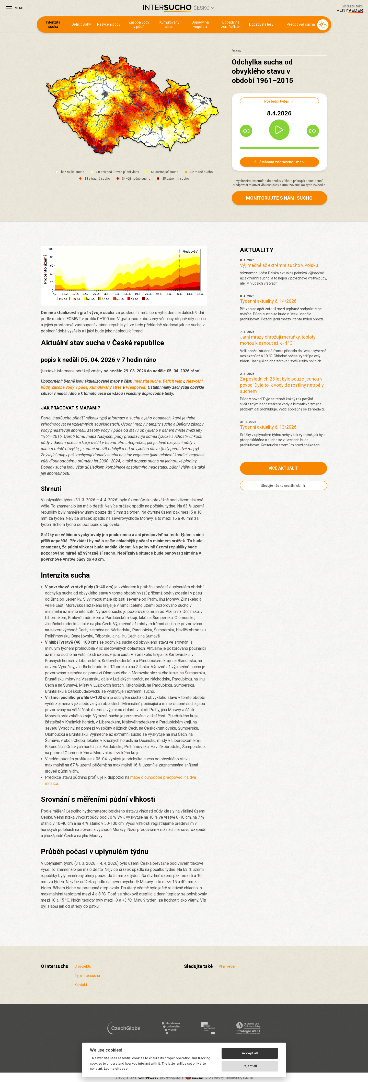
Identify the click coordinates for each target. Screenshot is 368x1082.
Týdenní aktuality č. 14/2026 (268, 301)
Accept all (250, 1053)
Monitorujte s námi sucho (279, 198)
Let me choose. (116, 1068)
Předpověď (135, 387)
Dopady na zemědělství (230, 24)
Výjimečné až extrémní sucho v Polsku (279, 265)
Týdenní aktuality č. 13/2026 (268, 427)
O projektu (83, 966)
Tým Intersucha (87, 975)
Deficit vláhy (81, 24)
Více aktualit (283, 468)
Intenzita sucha (53, 24)
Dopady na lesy (261, 24)
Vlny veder (227, 966)
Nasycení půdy (108, 24)
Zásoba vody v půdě (139, 24)
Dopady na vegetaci (200, 24)
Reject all (250, 1066)
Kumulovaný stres (169, 24)
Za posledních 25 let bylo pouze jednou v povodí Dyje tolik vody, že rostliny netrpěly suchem (282, 385)
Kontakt (81, 985)
